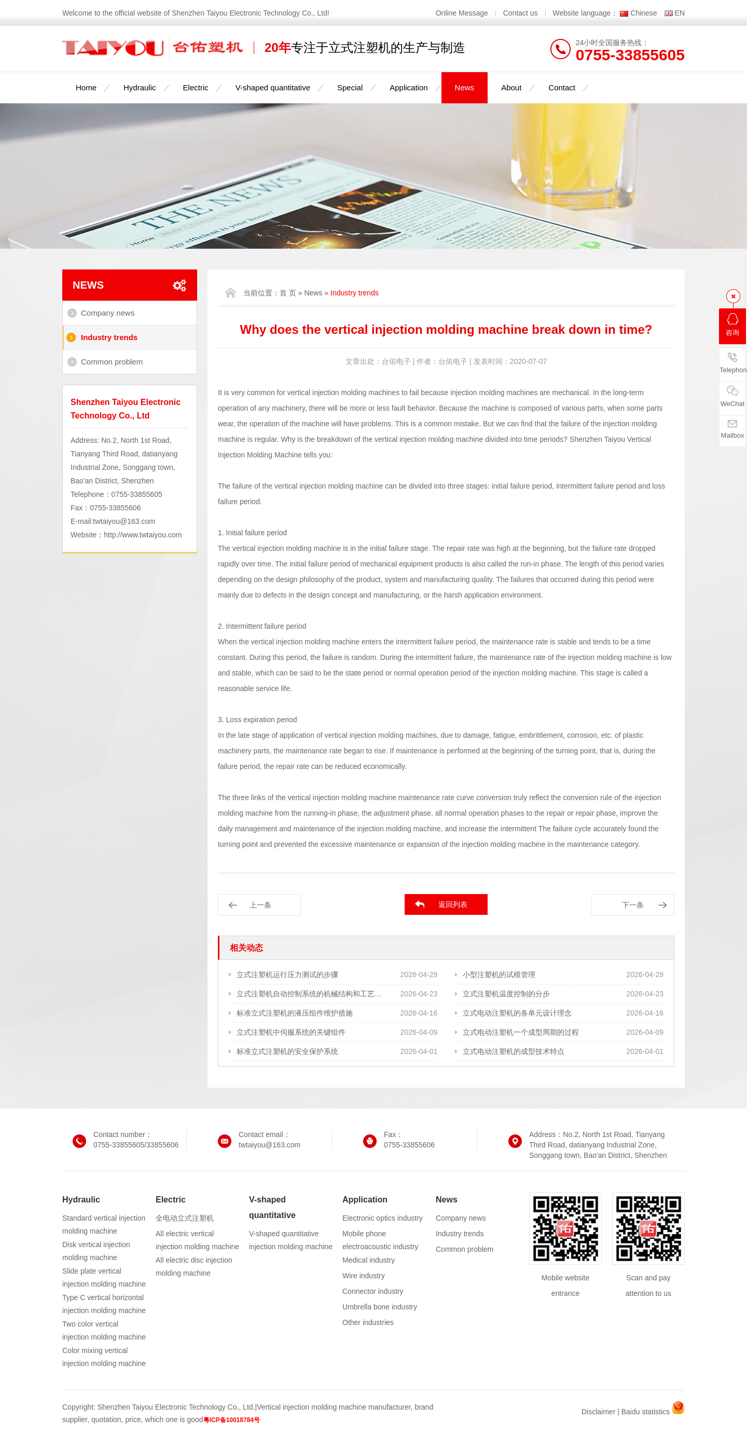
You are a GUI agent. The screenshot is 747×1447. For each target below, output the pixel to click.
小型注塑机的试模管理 (499, 974)
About (511, 87)
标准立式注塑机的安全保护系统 (287, 1051)
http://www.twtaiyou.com (143, 535)
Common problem (112, 361)
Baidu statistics (645, 1412)
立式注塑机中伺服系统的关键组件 (291, 1032)
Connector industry (373, 1291)
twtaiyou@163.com (124, 521)
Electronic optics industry (382, 1218)
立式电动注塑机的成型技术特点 (513, 1051)
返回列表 (452, 904)
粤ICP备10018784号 (231, 1420)
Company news (107, 312)
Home (86, 87)
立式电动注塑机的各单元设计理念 (517, 1013)
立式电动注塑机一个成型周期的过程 (521, 1032)
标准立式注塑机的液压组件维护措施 (295, 1013)
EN (680, 13)
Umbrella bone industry (379, 1307)
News (465, 87)
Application (408, 87)
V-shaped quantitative (273, 87)
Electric (196, 87)
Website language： (585, 13)
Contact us (520, 13)
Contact (561, 87)
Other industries (368, 1322)
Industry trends (109, 337)
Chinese (643, 13)
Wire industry (363, 1276)
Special (350, 87)
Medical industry (368, 1260)
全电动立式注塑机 (185, 1218)
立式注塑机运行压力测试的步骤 (287, 974)
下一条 (633, 905)
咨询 (732, 324)
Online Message (463, 13)
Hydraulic (139, 87)
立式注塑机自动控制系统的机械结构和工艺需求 (310, 994)
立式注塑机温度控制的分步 (506, 994)
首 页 (288, 293)
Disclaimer (598, 1412)
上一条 (260, 905)
